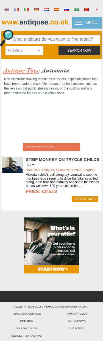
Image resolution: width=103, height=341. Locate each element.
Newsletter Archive (26, 335)
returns (26, 321)
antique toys (20, 70)
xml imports (77, 321)
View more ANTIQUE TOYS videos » (41, 147)
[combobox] (24, 50)
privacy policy (76, 313)
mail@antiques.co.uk (71, 306)
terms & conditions (26, 313)
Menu (91, 22)
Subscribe (76, 328)
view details (85, 199)
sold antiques (26, 328)
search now (79, 50)
